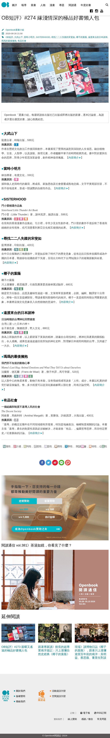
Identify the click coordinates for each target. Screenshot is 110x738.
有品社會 (22, 41)
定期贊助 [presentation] (24, 501)
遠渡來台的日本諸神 (97, 37)
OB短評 (9, 37)
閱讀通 (72, 5)
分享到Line (61, 462)
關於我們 (20, 691)
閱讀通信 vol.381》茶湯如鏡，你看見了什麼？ (36, 545)
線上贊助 (72, 719)
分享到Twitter (48, 462)
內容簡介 (74, 157)
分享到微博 (55, 462)
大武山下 (18, 37)
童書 (33, 5)
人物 (42, 5)
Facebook (91, 11)
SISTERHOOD (43, 37)
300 (26, 509)
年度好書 (86, 5)
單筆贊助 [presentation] (49, 501)
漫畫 (52, 5)
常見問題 (101, 719)
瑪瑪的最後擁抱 (8, 41)
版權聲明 (20, 696)
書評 (14, 5)
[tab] (24, 501)
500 (52, 509)
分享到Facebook (42, 462)
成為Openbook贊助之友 (31, 529)
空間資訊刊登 (59, 696)
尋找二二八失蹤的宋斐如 (63, 37)
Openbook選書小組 (15, 30)
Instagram (96, 11)
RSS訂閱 (101, 713)
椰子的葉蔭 (81, 37)
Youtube (101, 11)
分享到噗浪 (68, 462)
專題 (61, 5)
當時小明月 (29, 37)
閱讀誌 (6, 695)
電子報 (86, 713)
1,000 (26, 517)
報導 (23, 5)
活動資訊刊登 (59, 691)
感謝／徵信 (87, 719)
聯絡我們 (20, 701)
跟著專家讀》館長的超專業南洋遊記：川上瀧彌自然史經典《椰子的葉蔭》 (54, 650)
